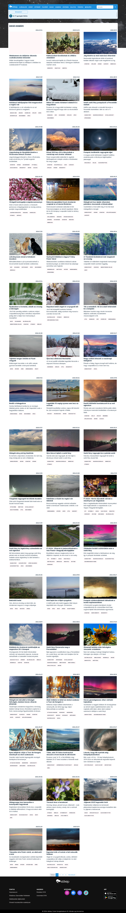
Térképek (80, 7)
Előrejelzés (23, 7)
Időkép (31, 7)
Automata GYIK (42, 895)
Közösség (66, 7)
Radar (51, 7)
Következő (71, 875)
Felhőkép (45, 7)
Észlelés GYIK (41, 892)
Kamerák (58, 7)
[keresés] (105, 7)
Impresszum (13, 892)
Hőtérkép (37, 7)
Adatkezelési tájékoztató (17, 899)
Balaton (73, 7)
